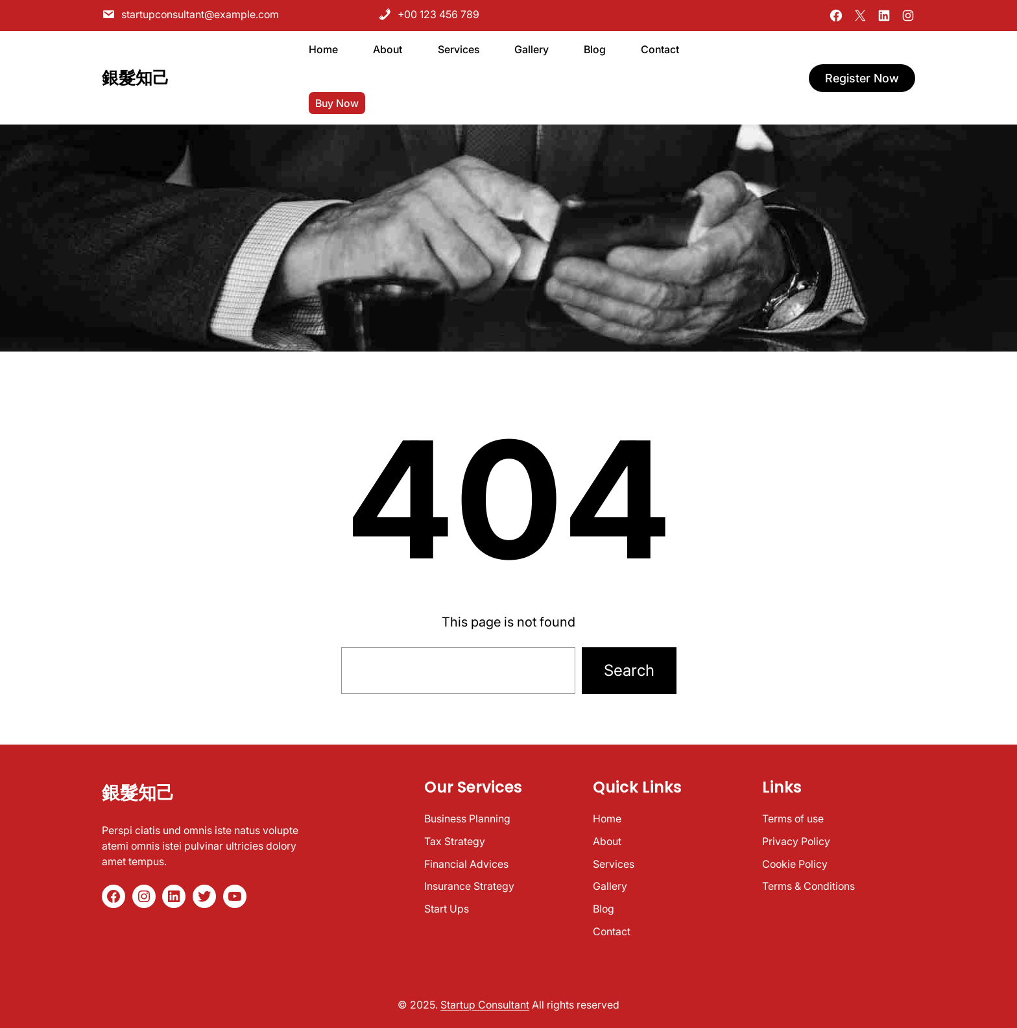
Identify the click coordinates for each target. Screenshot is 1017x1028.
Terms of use (793, 818)
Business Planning (467, 818)
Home (607, 818)
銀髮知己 (135, 76)
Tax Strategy (454, 841)
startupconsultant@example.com (190, 13)
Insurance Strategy (469, 885)
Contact (611, 931)
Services (613, 863)
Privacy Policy (796, 841)
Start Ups (446, 908)
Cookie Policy (795, 863)
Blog (603, 908)
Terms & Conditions (808, 885)
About (607, 841)
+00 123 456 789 (428, 13)
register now (862, 76)
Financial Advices (466, 863)
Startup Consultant (484, 1004)
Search (629, 670)
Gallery (610, 885)
